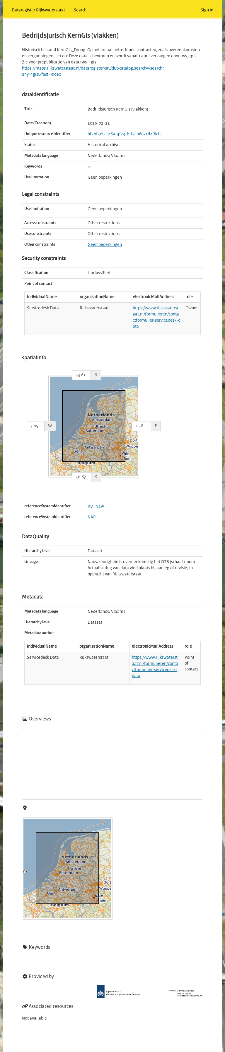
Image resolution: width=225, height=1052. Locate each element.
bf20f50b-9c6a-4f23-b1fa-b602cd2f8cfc (124, 134)
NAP (92, 517)
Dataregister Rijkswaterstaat (38, 10)
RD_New (96, 506)
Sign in (207, 10)
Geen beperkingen (105, 245)
